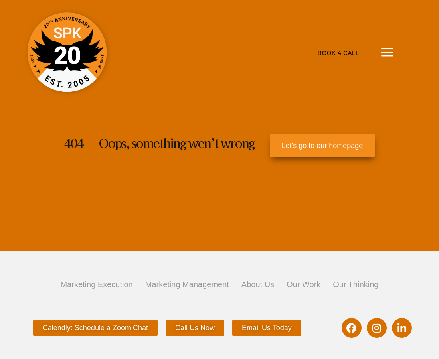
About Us (257, 284)
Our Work (303, 284)
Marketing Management (187, 284)
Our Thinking (355, 284)
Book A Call (338, 52)
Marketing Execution (97, 284)
